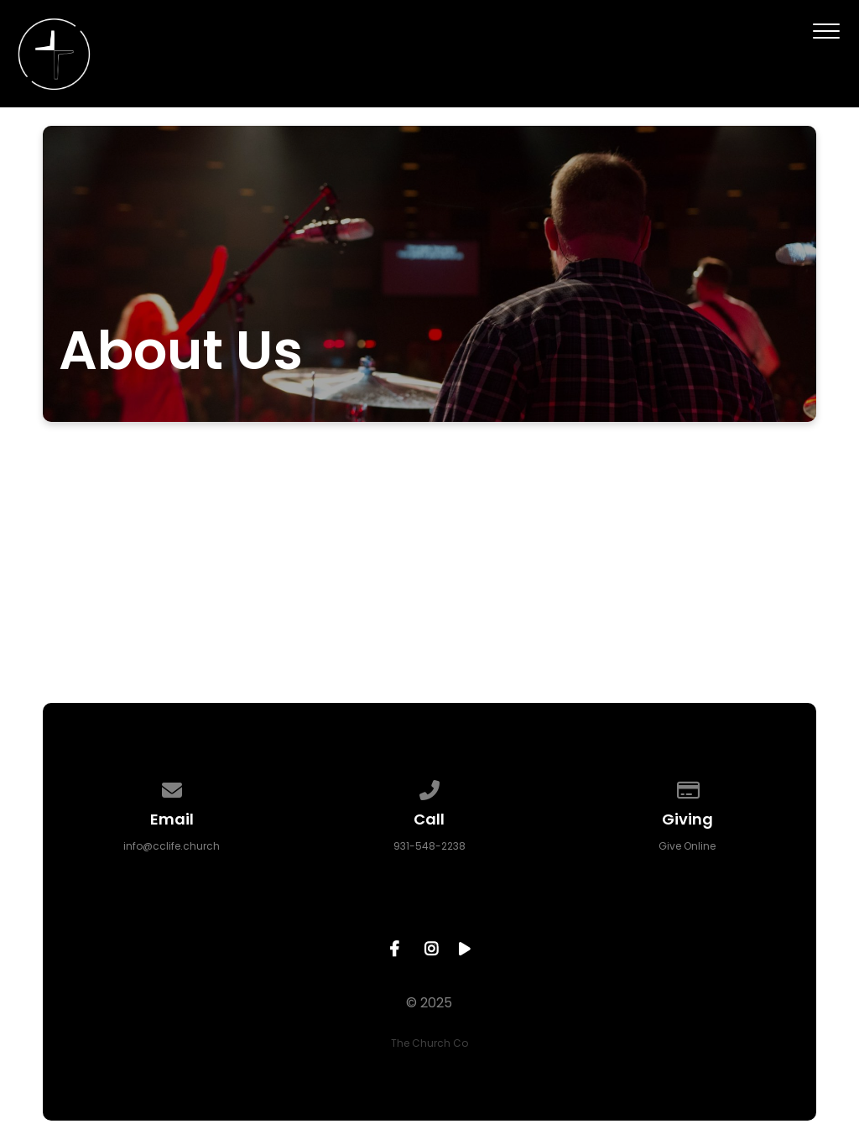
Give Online (687, 846)
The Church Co (429, 1043)
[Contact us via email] (172, 787)
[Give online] (687, 787)
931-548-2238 (429, 846)
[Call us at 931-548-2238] (429, 787)
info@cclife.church (171, 846)
